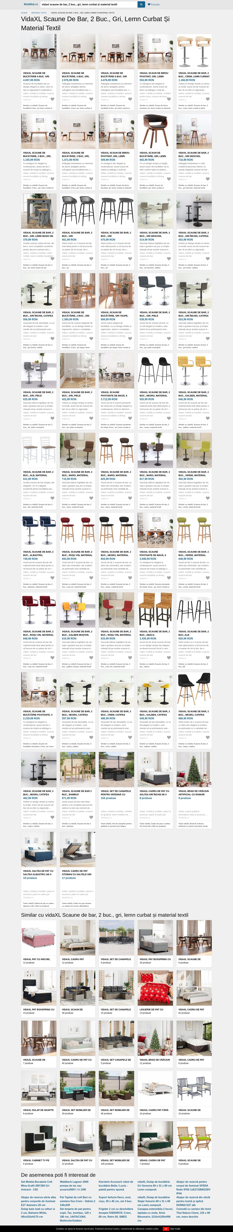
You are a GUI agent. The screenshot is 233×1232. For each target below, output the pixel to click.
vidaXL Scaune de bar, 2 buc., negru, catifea (77, 713)
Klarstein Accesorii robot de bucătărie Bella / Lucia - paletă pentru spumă (116, 1185)
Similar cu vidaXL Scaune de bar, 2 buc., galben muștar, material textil (76, 665)
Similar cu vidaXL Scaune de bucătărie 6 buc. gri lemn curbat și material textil (37, 108)
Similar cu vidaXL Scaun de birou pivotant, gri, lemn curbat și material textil (155, 108)
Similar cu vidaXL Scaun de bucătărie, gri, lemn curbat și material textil (152, 188)
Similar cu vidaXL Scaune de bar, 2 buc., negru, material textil (154, 426)
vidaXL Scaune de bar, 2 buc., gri (77, 234)
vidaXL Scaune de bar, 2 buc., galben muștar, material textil (77, 635)
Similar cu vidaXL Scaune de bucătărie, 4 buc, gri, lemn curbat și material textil (77, 108)
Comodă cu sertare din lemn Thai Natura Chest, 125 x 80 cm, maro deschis (193, 1213)
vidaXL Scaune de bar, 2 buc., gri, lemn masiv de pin (38, 236)
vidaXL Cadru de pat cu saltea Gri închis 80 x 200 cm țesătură (154, 794)
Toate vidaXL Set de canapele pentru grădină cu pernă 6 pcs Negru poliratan (116, 826)
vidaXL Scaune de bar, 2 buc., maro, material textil (77, 475)
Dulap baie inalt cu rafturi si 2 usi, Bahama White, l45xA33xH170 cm (38, 1213)
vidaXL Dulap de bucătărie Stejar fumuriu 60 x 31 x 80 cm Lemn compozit (154, 1201)
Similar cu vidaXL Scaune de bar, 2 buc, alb (193, 665)
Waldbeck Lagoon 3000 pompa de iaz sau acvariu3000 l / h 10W (74, 1185)
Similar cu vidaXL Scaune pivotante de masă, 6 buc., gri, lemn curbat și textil (116, 427)
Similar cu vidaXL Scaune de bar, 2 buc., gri (76, 266)
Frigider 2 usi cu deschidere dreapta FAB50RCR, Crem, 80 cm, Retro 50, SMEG (116, 1213)
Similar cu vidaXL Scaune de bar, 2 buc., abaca (154, 665)
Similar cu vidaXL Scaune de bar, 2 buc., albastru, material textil (37, 585)
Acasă (24, 13)
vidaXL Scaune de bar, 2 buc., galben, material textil (193, 395)
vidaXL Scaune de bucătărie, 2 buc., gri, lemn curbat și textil (37, 156)
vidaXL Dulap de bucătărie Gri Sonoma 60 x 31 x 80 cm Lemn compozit (155, 1185)
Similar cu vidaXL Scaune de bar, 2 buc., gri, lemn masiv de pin (37, 266)
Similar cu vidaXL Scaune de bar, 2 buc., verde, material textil (193, 505)
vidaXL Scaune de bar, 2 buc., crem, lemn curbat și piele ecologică (194, 76)
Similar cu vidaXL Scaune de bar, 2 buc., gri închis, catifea (193, 266)
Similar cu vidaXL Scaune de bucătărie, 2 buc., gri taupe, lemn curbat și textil (76, 347)
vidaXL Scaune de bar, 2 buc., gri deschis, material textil (193, 156)
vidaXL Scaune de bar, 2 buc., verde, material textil (193, 475)
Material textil (39, 13)
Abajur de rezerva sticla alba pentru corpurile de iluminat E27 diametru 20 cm (38, 1201)
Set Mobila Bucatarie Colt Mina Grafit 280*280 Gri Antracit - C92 (36, 1185)
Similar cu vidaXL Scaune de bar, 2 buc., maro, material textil (76, 505)
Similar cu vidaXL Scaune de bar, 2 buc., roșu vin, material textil (76, 585)
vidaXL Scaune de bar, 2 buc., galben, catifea (155, 713)
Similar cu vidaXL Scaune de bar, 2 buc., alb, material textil (37, 505)
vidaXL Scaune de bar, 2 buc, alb (193, 633)
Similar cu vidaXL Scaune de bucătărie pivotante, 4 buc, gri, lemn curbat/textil (38, 746)
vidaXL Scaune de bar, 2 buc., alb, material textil (38, 475)
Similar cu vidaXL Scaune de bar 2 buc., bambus (76, 825)
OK (166, 1229)
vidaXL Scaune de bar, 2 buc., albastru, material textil (38, 555)
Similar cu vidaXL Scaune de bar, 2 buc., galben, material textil (193, 426)
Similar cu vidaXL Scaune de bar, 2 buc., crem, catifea (115, 745)
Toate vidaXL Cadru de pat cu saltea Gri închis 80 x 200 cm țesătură (155, 825)
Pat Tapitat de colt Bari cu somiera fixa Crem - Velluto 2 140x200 (77, 1201)
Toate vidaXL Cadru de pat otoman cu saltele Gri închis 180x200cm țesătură (76, 906)
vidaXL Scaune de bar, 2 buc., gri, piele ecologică (155, 315)
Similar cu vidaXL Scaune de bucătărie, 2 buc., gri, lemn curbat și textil (38, 188)
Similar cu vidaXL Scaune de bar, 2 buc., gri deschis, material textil (193, 186)
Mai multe (175, 1228)
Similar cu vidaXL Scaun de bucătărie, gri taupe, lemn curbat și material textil (115, 347)
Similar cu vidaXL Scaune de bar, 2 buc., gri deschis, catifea (154, 266)
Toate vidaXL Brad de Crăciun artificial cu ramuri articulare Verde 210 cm (193, 826)
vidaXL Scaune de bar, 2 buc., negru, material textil (155, 395)
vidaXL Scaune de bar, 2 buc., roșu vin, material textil (77, 555)
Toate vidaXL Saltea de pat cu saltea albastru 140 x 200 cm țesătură (38, 904)
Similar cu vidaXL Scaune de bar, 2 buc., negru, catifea (76, 745)
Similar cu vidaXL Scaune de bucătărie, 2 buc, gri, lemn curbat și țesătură (77, 188)
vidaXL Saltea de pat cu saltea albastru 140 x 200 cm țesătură (38, 874)
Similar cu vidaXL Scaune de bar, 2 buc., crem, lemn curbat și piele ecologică (193, 108)
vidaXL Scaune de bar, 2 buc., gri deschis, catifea (155, 236)
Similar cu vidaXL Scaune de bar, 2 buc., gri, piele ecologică (154, 346)
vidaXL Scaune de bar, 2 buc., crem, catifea (116, 713)
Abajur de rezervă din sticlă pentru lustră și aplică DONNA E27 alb (193, 1201)
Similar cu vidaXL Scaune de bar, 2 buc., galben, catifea (154, 745)
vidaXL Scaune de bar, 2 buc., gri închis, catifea (193, 234)
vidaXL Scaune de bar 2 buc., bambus (77, 793)
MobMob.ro (31, 4)
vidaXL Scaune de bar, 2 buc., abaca (155, 633)
